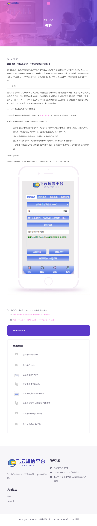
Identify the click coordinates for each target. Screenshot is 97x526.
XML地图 (75, 519)
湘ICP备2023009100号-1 (59, 519)
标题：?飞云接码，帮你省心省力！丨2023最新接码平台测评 (34, 320)
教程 (51, 20)
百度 (9, 496)
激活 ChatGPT (45, 115)
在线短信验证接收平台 (32, 413)
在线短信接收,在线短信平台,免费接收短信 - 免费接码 (31, 314)
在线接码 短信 (29, 365)
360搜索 (11, 501)
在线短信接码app (30, 374)
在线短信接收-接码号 (32, 424)
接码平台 (81, 73)
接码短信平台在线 (30, 354)
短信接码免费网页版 (31, 384)
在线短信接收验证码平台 (33, 393)
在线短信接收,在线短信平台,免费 (36, 402)
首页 (45, 20)
